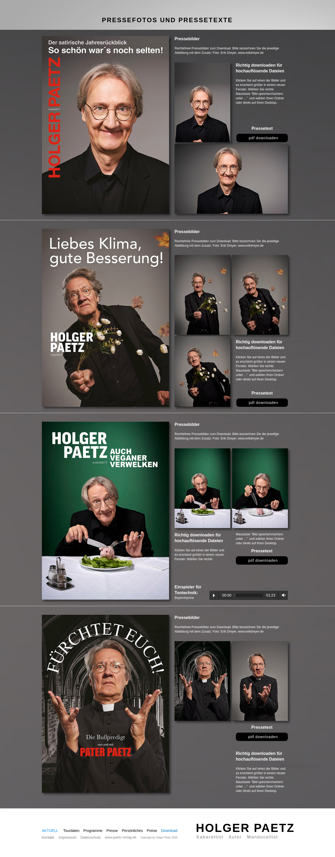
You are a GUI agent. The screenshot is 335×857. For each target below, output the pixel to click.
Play (214, 595)
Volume (282, 595)
